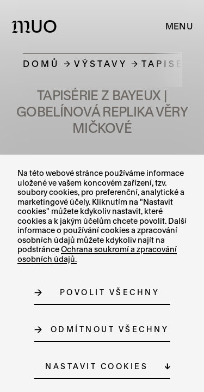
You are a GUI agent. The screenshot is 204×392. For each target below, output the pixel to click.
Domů (41, 63)
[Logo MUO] (37, 26)
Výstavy (100, 63)
